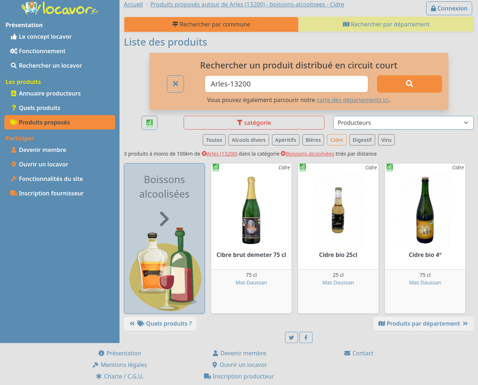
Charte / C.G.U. (119, 376)
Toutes (214, 139)
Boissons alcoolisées (307, 153)
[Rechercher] (409, 84)
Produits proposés (40, 122)
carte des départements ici (352, 100)
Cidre (336, 139)
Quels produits (35, 108)
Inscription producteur (239, 376)
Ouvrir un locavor (39, 164)
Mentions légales (119, 365)
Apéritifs (285, 139)
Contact (358, 353)
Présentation (119, 353)
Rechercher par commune (211, 24)
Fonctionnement (38, 51)
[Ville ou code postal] (287, 84)
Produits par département (423, 323)
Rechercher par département (386, 24)
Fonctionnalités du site (46, 179)
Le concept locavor (41, 37)
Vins (386, 139)
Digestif (362, 139)
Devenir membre (38, 150)
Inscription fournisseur (47, 193)
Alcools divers (249, 139)
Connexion (449, 8)
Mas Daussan (251, 282)
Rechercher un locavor (46, 65)
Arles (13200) (220, 153)
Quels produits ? (160, 323)
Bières (313, 139)
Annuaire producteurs (45, 93)
